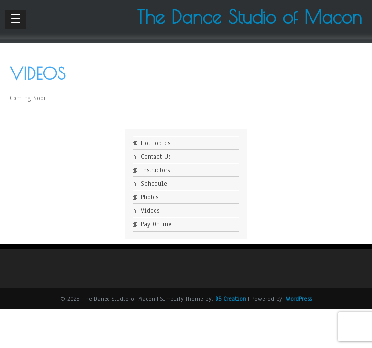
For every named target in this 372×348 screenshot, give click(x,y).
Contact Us (155, 156)
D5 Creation (230, 299)
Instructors (155, 170)
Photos (149, 197)
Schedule (154, 183)
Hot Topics (155, 143)
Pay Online (156, 224)
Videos (150, 210)
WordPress (299, 299)
